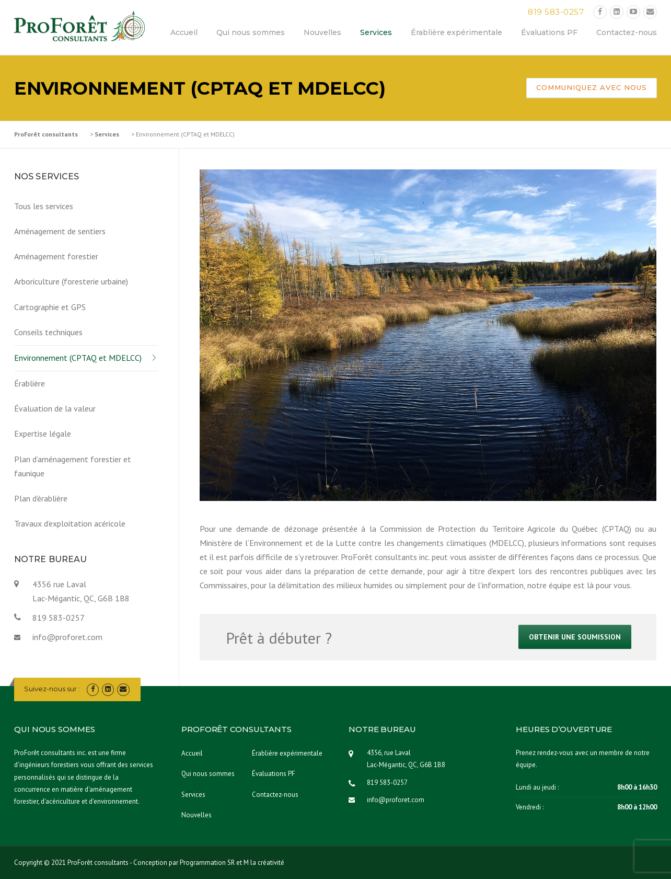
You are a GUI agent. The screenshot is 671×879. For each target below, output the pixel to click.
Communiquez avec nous (591, 87)
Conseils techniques (48, 332)
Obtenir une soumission (575, 637)
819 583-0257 (556, 12)
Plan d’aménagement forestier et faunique (72, 466)
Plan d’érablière (40, 498)
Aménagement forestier (56, 256)
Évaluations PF (549, 32)
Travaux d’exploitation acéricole (69, 523)
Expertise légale (42, 433)
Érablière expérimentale (456, 32)
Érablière (29, 383)
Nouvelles (322, 32)
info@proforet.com (67, 637)
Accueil (184, 32)
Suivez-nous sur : (52, 688)
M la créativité (264, 862)
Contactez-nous (626, 32)
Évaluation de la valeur (55, 408)
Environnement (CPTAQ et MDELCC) (78, 357)
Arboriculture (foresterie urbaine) (71, 281)
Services (376, 32)
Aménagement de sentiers (60, 231)
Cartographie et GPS (50, 307)
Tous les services (43, 206)
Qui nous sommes (250, 32)
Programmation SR (207, 862)
